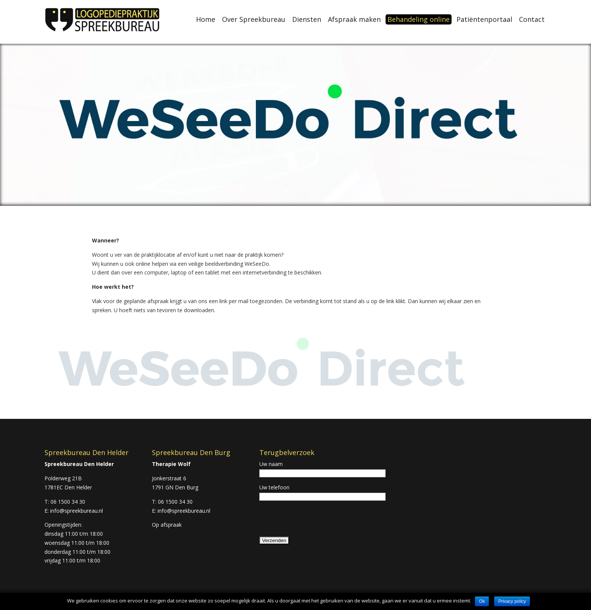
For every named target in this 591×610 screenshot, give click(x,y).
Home (205, 19)
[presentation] (316, 521)
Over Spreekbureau (253, 19)
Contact (532, 19)
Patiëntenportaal (484, 19)
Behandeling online (418, 19)
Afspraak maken (354, 19)
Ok (482, 601)
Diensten (306, 19)
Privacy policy (512, 601)
